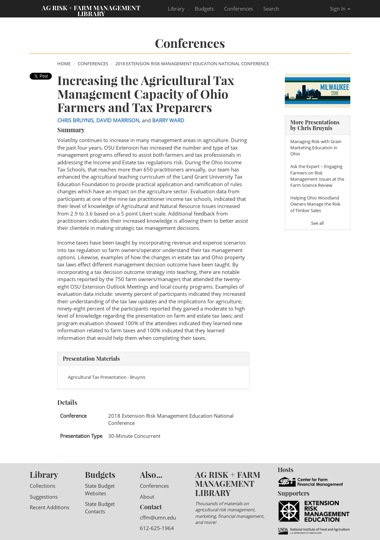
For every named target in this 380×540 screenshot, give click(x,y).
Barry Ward (168, 120)
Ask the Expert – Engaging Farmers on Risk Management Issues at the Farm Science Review (317, 175)
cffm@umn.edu (158, 517)
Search (271, 8)
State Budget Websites (100, 489)
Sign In (340, 8)
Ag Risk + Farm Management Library (91, 10)
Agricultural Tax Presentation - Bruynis (106, 377)
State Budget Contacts (100, 507)
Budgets (204, 8)
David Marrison (117, 120)
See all (317, 223)
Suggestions (44, 496)
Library (176, 8)
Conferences (238, 8)
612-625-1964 (157, 528)
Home (64, 63)
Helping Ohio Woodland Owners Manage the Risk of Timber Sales (315, 204)
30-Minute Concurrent (134, 435)
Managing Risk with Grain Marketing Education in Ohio (315, 147)
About (147, 496)
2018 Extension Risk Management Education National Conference (192, 63)
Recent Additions (49, 507)
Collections (42, 485)
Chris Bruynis (75, 120)
